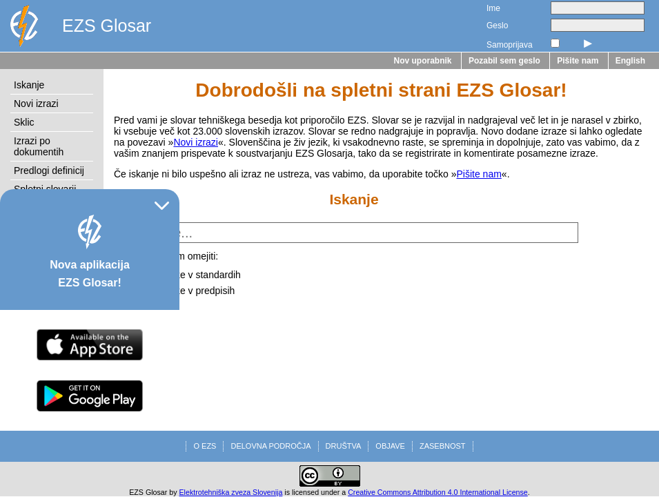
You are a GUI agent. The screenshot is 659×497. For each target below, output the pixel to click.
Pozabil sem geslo (504, 61)
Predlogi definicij (49, 170)
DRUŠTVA (344, 446)
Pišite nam (577, 61)
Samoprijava (509, 45)
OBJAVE (390, 446)
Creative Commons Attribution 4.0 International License (438, 492)
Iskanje (29, 84)
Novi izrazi (36, 103)
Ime (493, 8)
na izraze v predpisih (190, 290)
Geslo (497, 25)
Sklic (24, 122)
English (630, 61)
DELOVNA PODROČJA (270, 446)
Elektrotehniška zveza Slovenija (231, 492)
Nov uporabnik (423, 61)
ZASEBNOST (443, 446)
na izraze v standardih (193, 274)
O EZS (204, 446)
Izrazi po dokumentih (38, 146)
